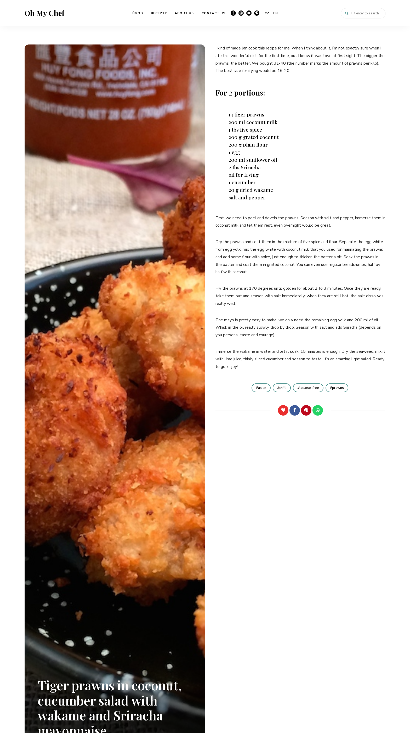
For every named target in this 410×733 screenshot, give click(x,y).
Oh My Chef (44, 13)
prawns (340, 387)
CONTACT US (213, 13)
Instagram (241, 13)
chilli (281, 387)
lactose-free (310, 387)
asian (259, 387)
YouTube (249, 13)
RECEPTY (159, 13)
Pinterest (257, 13)
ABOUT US (184, 13)
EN (275, 13)
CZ (267, 13)
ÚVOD (137, 13)
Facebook (233, 13)
